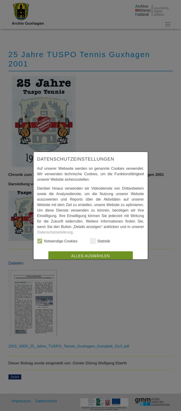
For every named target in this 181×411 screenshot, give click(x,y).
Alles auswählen (90, 256)
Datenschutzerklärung (55, 232)
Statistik (100, 241)
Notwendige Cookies (57, 241)
